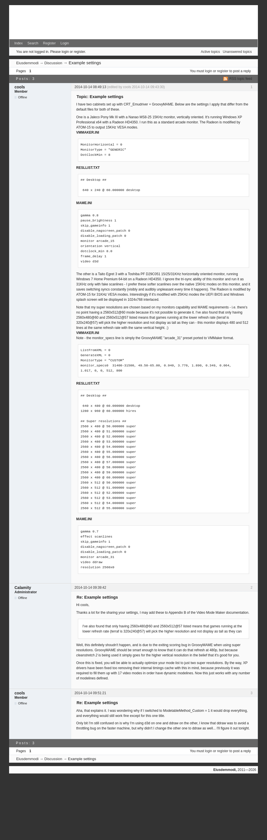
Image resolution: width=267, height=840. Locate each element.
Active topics (210, 52)
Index (18, 43)
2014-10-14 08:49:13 (90, 87)
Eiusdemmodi (27, 63)
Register (49, 43)
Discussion (53, 63)
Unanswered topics (237, 52)
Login (65, 43)
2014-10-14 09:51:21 (90, 693)
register (222, 71)
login (208, 71)
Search (33, 43)
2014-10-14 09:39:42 (90, 588)
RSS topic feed (240, 79)
